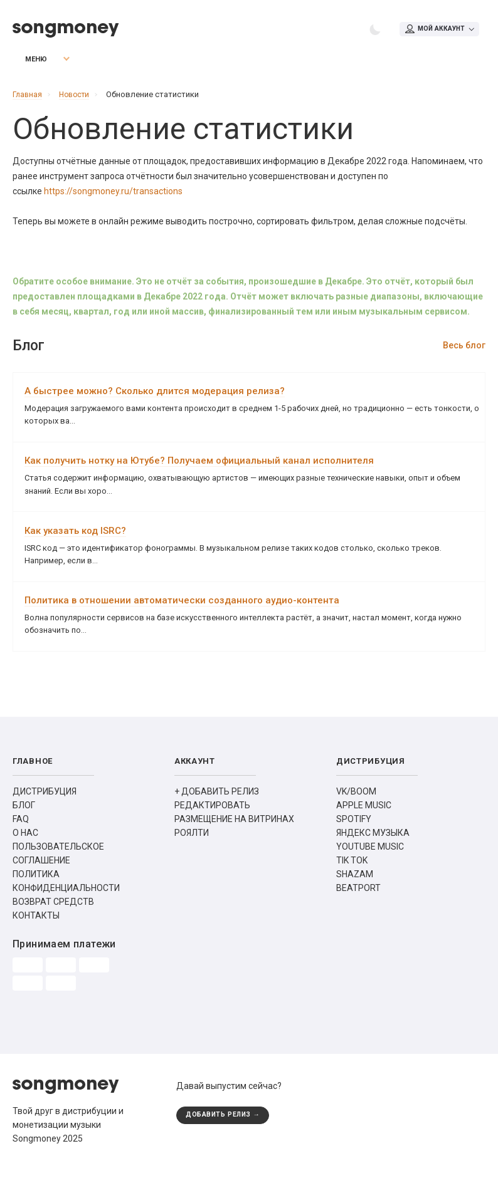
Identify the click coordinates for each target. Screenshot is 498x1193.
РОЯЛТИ (191, 855)
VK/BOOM (356, 813)
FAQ (21, 841)
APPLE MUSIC (363, 827)
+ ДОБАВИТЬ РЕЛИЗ (216, 813)
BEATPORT (358, 910)
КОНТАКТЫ (36, 937)
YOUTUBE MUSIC (370, 868)
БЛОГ (24, 827)
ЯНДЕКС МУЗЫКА (373, 855)
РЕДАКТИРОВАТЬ (212, 827)
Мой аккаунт (432, 30)
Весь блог (464, 350)
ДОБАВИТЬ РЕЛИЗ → (226, 1137)
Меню (28, 64)
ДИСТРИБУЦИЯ (45, 813)
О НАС (25, 855)
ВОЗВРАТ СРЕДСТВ (53, 924)
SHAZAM (354, 896)
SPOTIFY (353, 841)
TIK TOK (352, 882)
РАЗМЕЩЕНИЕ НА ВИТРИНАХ (234, 841)
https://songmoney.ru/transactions (113, 196)
